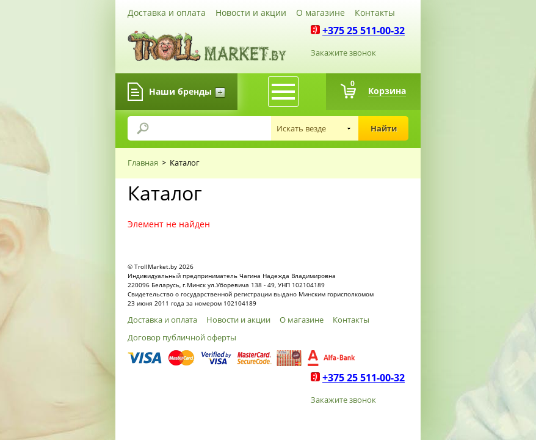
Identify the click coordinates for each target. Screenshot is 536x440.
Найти (384, 128)
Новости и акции (250, 12)
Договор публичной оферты (182, 337)
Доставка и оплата (167, 12)
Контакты (375, 12)
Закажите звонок (343, 52)
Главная (143, 162)
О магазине (320, 12)
